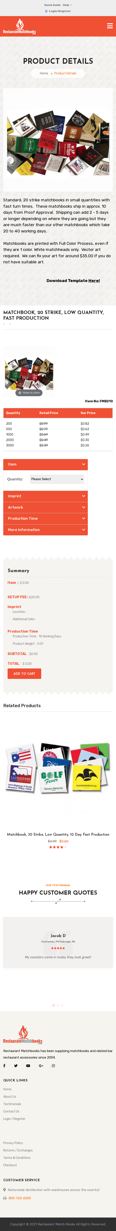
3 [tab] (62, 1005)
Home (44, 73)
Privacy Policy (13, 1143)
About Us (9, 1097)
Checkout (10, 1165)
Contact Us (11, 1111)
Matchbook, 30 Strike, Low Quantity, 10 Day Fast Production (58, 835)
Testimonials (12, 1104)
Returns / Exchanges (18, 1150)
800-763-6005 (20, 1198)
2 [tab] (58, 1005)
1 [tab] (53, 1005)
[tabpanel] (58, 942)
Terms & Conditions (17, 1158)
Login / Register (14, 1119)
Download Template (73, 280)
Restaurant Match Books (56, 1224)
